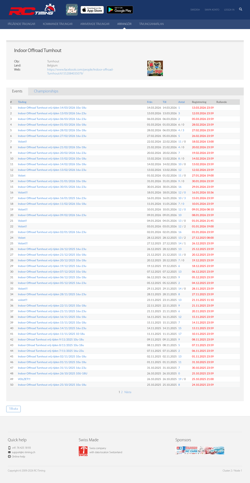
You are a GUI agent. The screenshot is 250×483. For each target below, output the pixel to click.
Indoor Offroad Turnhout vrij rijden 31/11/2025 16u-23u (52, 367)
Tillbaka (13, 408)
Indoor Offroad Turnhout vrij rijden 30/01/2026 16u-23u (52, 186)
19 (179, 379)
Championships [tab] (46, 91)
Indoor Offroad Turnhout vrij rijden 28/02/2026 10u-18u (52, 130)
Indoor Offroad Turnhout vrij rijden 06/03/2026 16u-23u (52, 119)
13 (179, 220)
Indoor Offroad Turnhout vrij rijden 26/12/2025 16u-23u (52, 249)
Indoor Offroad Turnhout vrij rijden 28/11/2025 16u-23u (52, 294)
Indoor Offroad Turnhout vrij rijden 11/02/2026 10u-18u (52, 203)
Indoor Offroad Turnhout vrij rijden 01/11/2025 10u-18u (52, 362)
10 (179, 164)
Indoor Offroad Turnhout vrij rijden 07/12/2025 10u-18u (52, 271)
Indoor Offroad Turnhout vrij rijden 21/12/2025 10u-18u (52, 254)
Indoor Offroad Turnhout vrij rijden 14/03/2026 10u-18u (52, 107)
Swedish (195, 10)
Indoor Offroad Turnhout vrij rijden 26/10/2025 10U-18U (52, 373)
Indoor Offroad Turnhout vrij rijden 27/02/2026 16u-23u (52, 135)
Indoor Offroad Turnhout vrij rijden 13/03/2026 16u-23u (52, 113)
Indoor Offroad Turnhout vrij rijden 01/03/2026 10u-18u (52, 124)
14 (179, 243)
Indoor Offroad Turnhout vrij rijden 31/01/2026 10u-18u (52, 181)
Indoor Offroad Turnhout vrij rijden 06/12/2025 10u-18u (52, 277)
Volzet (21, 175)
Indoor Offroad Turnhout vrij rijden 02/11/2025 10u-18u (52, 356)
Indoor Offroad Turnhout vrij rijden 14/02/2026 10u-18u (52, 164)
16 (179, 186)
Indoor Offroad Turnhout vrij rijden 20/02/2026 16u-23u (52, 152)
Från (149, 102)
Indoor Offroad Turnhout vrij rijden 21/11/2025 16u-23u (52, 311)
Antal (181, 102)
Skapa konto (212, 10)
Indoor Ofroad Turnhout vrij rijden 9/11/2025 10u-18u (51, 339)
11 (179, 141)
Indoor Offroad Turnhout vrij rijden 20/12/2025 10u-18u (52, 260)
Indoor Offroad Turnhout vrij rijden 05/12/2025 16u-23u (52, 282)
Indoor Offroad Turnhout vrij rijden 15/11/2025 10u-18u (52, 322)
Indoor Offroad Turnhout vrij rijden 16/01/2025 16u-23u (52, 198)
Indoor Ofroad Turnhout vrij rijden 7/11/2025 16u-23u (51, 350)
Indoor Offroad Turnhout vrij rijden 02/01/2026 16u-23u (52, 232)
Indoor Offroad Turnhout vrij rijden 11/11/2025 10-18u (51, 333)
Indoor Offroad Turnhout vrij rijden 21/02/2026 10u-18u (52, 147)
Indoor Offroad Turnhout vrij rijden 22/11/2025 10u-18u (52, 305)
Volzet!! (22, 141)
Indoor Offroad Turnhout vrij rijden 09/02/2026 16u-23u (52, 215)
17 (179, 333)
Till (164, 102)
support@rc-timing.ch (23, 452)
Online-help (18, 456)
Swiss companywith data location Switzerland (100, 450)
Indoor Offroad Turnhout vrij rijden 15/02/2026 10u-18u (52, 158)
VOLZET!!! (24, 379)
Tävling (22, 102)
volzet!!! (22, 299)
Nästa (127, 392)
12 (179, 169)
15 (179, 328)
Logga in (229, 10)
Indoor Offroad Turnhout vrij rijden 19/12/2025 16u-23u (52, 266)
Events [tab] (17, 91)
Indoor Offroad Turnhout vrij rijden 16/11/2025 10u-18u (52, 316)
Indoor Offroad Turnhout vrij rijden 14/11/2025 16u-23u (52, 328)
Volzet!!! (23, 192)
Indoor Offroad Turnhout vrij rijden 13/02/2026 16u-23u (52, 169)
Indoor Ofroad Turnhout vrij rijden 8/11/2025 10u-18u (51, 345)
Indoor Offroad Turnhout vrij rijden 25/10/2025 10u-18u (52, 384)
